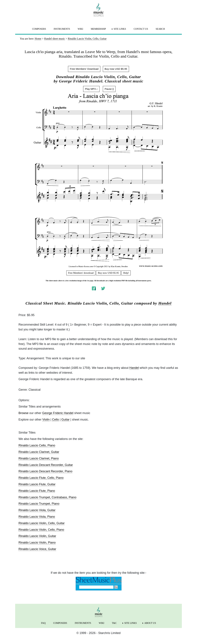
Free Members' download (81, 273)
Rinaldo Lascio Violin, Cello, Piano (41, 529)
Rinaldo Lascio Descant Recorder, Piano (45, 471)
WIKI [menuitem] (80, 29)
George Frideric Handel (57, 413)
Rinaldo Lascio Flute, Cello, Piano (41, 477)
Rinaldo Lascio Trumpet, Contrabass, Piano (47, 497)
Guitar (65, 419)
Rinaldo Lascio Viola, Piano (36, 516)
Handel (165, 303)
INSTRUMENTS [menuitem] (62, 29)
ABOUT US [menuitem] (150, 623)
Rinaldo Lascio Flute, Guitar (37, 484)
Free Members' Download (84, 68)
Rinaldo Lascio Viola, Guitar (37, 510)
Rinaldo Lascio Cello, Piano (36, 445)
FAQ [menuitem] (43, 623)
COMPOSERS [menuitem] (39, 29)
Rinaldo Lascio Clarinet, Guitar (38, 452)
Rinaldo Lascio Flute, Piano (36, 490)
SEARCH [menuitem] (160, 29)
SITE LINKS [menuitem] (120, 29)
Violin (46, 419)
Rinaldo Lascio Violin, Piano (37, 542)
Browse (23, 413)
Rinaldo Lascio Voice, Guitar (37, 549)
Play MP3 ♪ (91, 88)
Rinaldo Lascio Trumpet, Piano (38, 503)
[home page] (98, 10)
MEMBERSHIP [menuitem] (98, 29)
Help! (126, 273)
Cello (55, 419)
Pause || (109, 88)
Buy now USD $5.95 (116, 68)
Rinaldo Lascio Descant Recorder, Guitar (45, 465)
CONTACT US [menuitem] (141, 29)
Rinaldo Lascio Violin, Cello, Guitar (41, 523)
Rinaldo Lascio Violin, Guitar (37, 536)
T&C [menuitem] (114, 623)
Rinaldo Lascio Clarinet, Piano (38, 458)
